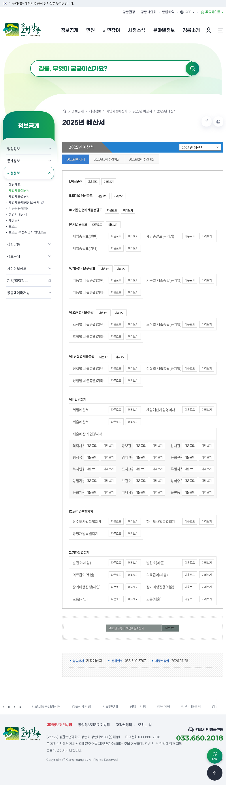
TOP (214, 773)
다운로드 (92, 181)
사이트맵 (220, 30)
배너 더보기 (19, 706)
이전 (3, 706)
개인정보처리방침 (59, 725)
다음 (14, 706)
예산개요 (15, 185)
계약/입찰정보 (17, 280)
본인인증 (209, 30)
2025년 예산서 (142, 111)
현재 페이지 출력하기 (218, 121)
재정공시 (15, 220)
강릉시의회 (148, 12)
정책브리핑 (138, 707)
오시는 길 (145, 725)
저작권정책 (124, 725)
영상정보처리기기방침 (94, 725)
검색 (192, 68)
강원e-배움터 (191, 707)
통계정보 (13, 160)
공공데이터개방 (18, 292)
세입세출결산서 (19, 196)
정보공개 (13, 256)
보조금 (13, 226)
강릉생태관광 (81, 707)
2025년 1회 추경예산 (106, 159)
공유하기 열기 (207, 121)
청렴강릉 (13, 244)
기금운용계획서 (19, 208)
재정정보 (13, 172)
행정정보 (13, 148)
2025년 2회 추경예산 (140, 159)
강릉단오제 (110, 707)
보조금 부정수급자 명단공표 (27, 232)
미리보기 (108, 181)
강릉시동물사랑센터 (46, 707)
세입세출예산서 (19, 190)
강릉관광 (129, 12)
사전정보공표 (16, 268)
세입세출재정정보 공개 (24, 202)
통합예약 (168, 12)
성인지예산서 (18, 214)
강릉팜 (217, 707)
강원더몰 (163, 707)
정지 (9, 706)
